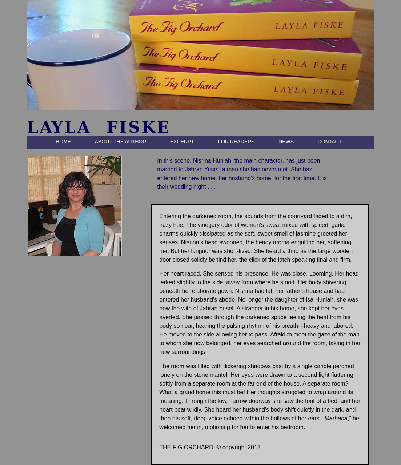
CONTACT (330, 141)
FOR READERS (236, 141)
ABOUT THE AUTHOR (121, 141)
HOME (63, 141)
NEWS (286, 141)
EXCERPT (182, 141)
